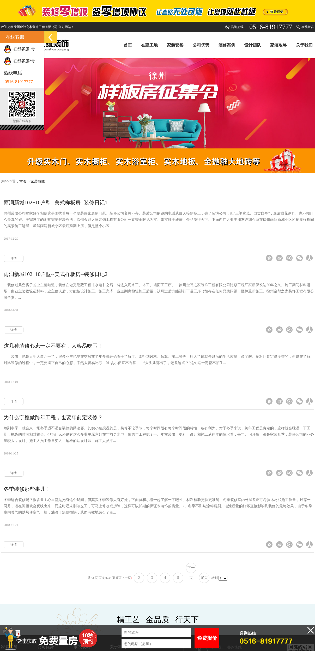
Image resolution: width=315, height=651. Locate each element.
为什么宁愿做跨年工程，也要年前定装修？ (53, 417)
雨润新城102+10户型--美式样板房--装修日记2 (55, 274)
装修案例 (227, 45)
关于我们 (304, 45)
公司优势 (201, 45)
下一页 (191, 569)
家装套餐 (175, 45)
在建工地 (149, 45)
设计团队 (252, 45)
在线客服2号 (19, 61)
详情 (13, 258)
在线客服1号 (19, 49)
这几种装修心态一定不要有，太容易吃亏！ (53, 346)
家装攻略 (278, 45)
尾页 (204, 578)
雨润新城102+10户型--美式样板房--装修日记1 (55, 202)
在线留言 (307, 27)
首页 (128, 45)
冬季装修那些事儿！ (27, 489)
